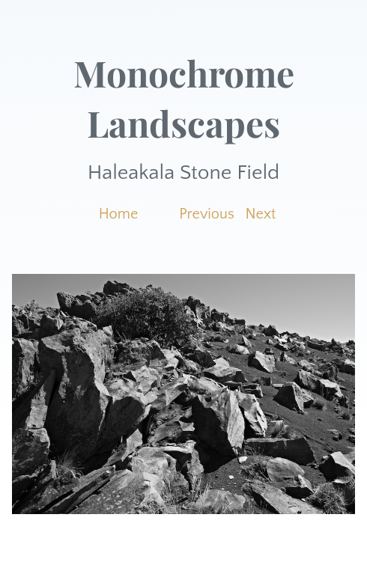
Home (119, 214)
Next (261, 214)
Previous (206, 214)
